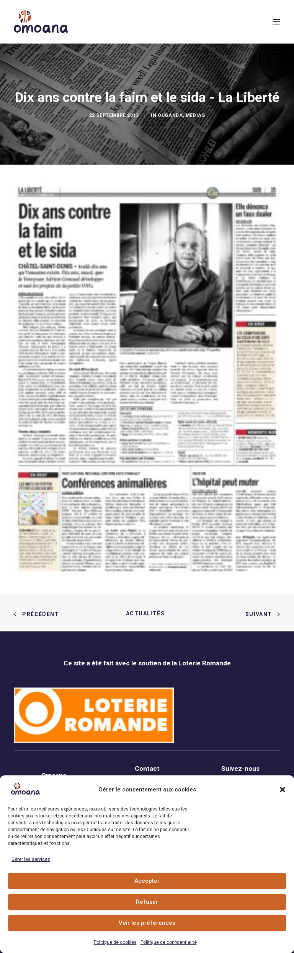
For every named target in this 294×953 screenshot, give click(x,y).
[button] (282, 789)
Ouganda (170, 115)
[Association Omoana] (41, 21)
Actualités (147, 613)
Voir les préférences (147, 922)
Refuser (147, 901)
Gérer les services (30, 859)
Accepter (147, 880)
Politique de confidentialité (168, 942)
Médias (195, 115)
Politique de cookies (115, 942)
